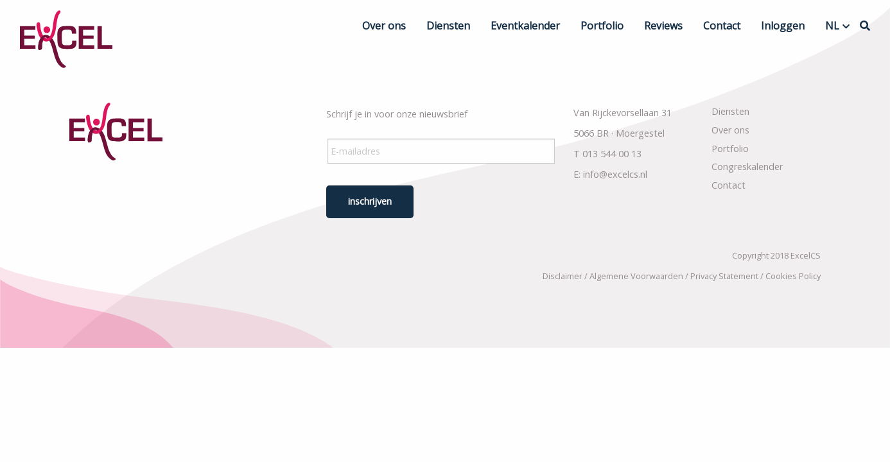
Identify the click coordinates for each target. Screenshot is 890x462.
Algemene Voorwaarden (636, 276)
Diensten (448, 26)
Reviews (663, 26)
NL (832, 26)
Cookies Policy (793, 276)
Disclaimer (562, 276)
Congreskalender (747, 166)
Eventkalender (525, 26)
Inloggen (783, 26)
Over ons (384, 26)
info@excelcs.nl (615, 174)
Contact (721, 26)
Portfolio (602, 26)
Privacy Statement (724, 276)
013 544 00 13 (611, 154)
